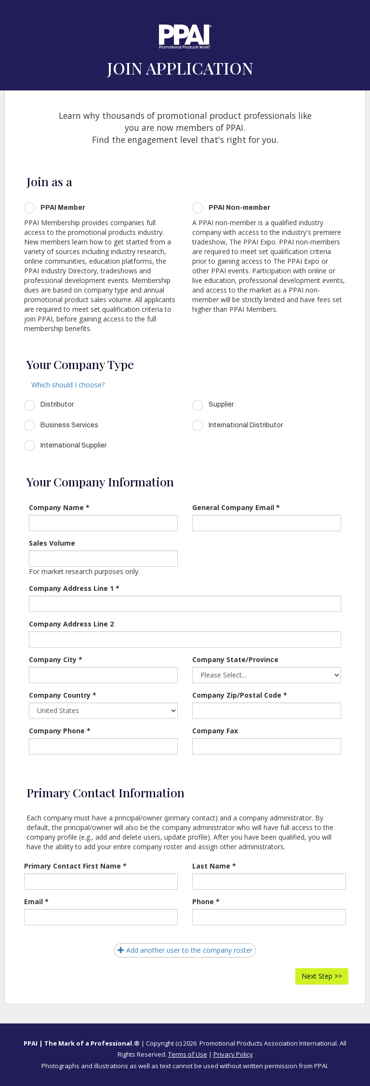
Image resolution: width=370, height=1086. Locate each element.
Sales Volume (52, 543)
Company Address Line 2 (71, 623)
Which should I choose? (68, 384)
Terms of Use (187, 1054)
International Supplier (73, 445)
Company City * (55, 659)
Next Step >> (322, 976)
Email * (36, 901)
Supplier (221, 404)
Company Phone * (60, 730)
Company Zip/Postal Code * (239, 695)
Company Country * (62, 695)
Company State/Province (235, 659)
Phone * (206, 901)
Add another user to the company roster (185, 950)
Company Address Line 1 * (74, 588)
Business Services (69, 425)
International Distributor (246, 425)
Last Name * (214, 865)
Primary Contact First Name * (75, 865)
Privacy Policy (233, 1054)
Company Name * (59, 507)
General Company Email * (236, 507)
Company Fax (215, 730)
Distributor (57, 404)
